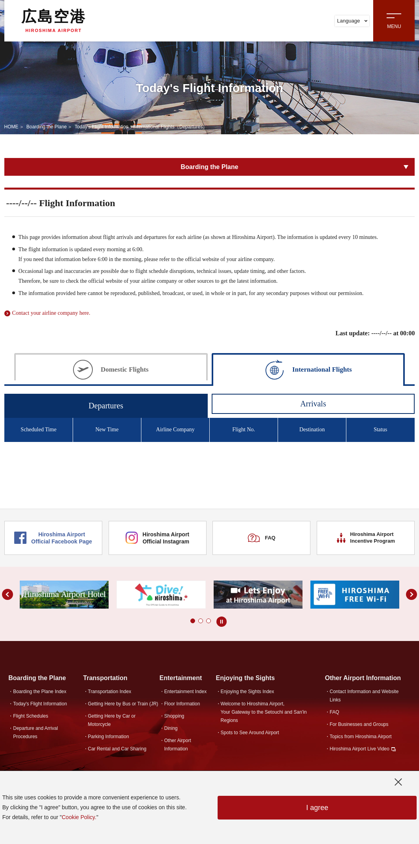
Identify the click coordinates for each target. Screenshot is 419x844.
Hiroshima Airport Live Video (359, 749)
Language (352, 21)
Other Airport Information (177, 745)
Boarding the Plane (46, 127)
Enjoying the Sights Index (247, 691)
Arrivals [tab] (313, 403)
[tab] (111, 368)
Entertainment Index (185, 691)
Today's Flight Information (40, 704)
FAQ (261, 538)
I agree (317, 808)
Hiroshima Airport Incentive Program (366, 537)
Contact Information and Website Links (364, 696)
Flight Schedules (30, 716)
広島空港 (53, 20)
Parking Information (108, 736)
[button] (184, 620)
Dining (171, 728)
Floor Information (182, 704)
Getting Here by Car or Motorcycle (112, 720)
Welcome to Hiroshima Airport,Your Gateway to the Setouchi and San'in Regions (264, 712)
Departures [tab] (105, 405)
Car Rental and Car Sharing (117, 749)
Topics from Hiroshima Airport (361, 736)
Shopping (174, 716)
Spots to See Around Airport (250, 732)
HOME (11, 127)
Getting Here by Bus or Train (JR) (123, 704)
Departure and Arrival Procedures (35, 732)
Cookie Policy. (79, 817)
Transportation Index (110, 691)
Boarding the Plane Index (39, 691)
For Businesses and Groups (359, 724)
